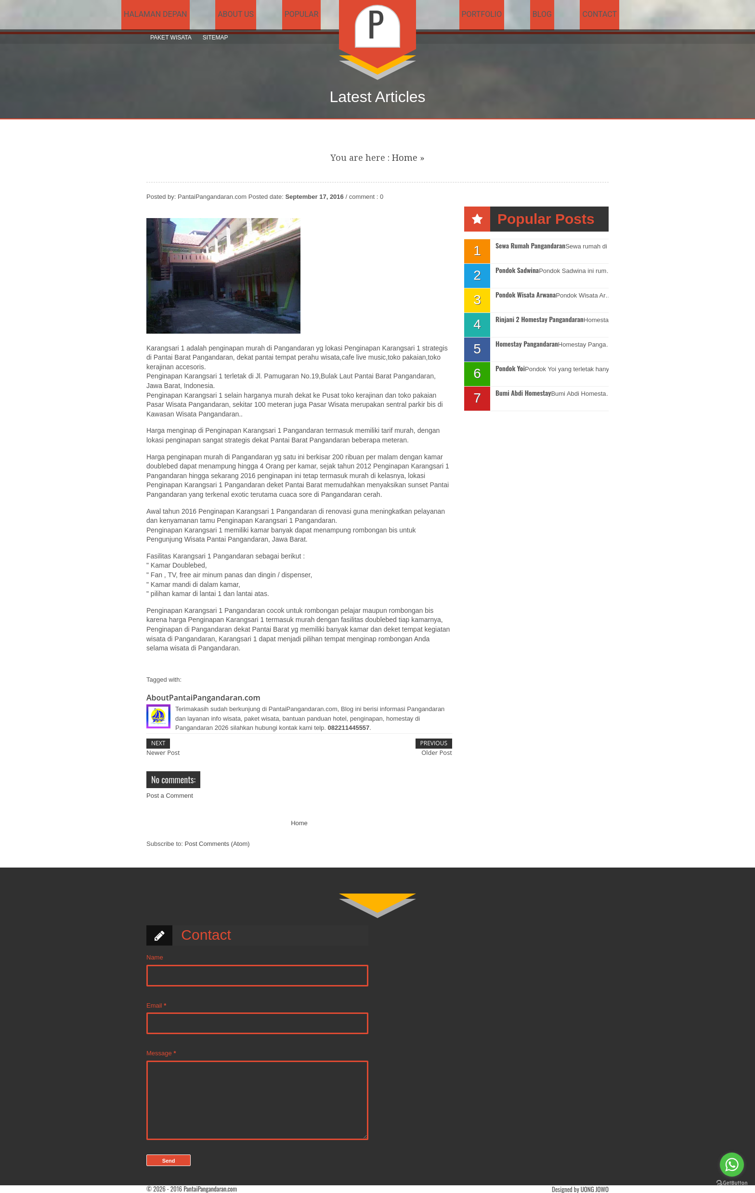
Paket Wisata (171, 37)
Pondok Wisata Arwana (525, 295)
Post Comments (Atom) (217, 843)
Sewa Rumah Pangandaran (530, 246)
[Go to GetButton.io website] (731, 1183)
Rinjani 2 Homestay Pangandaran (539, 319)
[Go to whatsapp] (732, 1165)
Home (404, 158)
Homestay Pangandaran (526, 344)
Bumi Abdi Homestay (523, 393)
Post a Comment (169, 795)
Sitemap (215, 37)
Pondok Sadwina (517, 270)
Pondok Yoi (510, 368)
